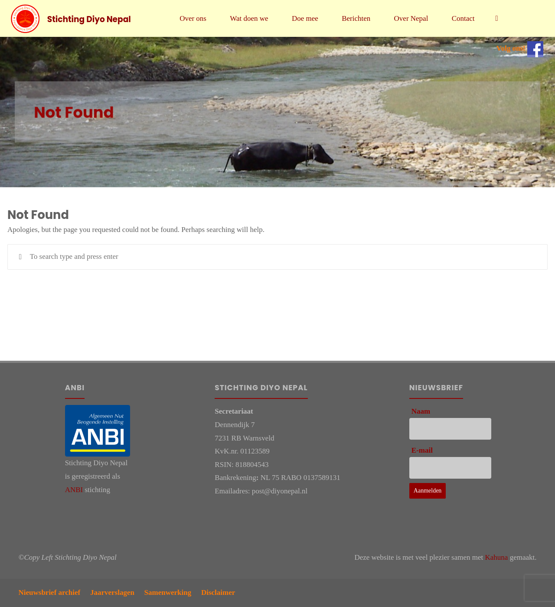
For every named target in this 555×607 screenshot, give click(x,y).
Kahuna (496, 557)
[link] (497, 18)
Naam (420, 411)
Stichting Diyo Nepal (89, 19)
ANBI (74, 490)
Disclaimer (218, 592)
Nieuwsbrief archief (50, 592)
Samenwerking (168, 592)
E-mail (422, 450)
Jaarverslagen (112, 592)
